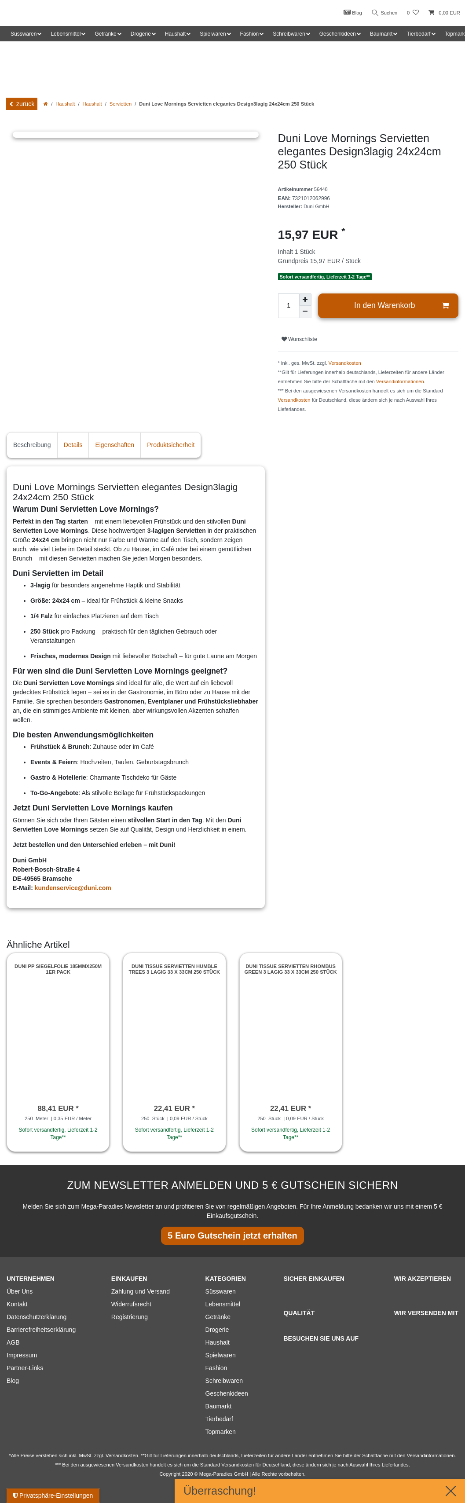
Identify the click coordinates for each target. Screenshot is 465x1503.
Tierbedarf (219, 1418)
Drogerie (217, 1329)
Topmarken (220, 1431)
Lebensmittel (222, 1304)
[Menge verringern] (305, 312)
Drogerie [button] (141, 34)
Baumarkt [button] (381, 34)
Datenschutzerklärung (36, 1316)
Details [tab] (73, 444)
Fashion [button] (249, 34)
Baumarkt (218, 1406)
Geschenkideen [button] (337, 34)
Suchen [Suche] (384, 13)
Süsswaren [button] (24, 34)
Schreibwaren (224, 1380)
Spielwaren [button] (213, 34)
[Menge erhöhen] (305, 299)
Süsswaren (220, 1291)
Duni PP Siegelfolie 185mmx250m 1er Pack (58, 969)
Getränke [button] (105, 34)
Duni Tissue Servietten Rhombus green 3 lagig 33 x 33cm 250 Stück (291, 969)
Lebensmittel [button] (66, 34)
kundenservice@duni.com (73, 887)
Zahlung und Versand (140, 1291)
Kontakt (17, 1304)
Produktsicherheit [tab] (170, 444)
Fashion (216, 1367)
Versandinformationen (400, 381)
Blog (352, 12)
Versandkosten (345, 363)
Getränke (218, 1316)
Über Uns (20, 1291)
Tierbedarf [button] (418, 34)
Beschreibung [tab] (32, 444)
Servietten (121, 103)
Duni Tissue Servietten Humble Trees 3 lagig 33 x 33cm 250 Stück (174, 969)
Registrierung (129, 1316)
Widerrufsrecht (131, 1304)
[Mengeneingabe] (288, 305)
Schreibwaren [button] (289, 34)
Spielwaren (220, 1355)
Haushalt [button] (175, 34)
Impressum (22, 1355)
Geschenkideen (226, 1393)
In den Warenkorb (401, 306)
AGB (13, 1342)
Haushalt (65, 103)
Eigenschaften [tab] (114, 444)
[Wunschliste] (413, 13)
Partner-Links (25, 1367)
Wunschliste (299, 339)
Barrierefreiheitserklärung (41, 1329)
